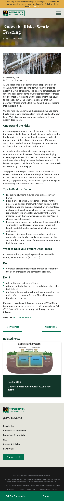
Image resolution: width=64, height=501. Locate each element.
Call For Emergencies (16, 496)
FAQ (5, 439)
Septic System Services (22, 317)
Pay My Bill (8, 448)
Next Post (51, 326)
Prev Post (13, 326)
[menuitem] (11, 489)
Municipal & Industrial (14, 435)
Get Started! (34, 6)
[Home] (14, 13)
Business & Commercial (14, 430)
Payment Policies (11, 444)
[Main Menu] (58, 13)
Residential (8, 426)
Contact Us (48, 496)
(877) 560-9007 (10, 309)
